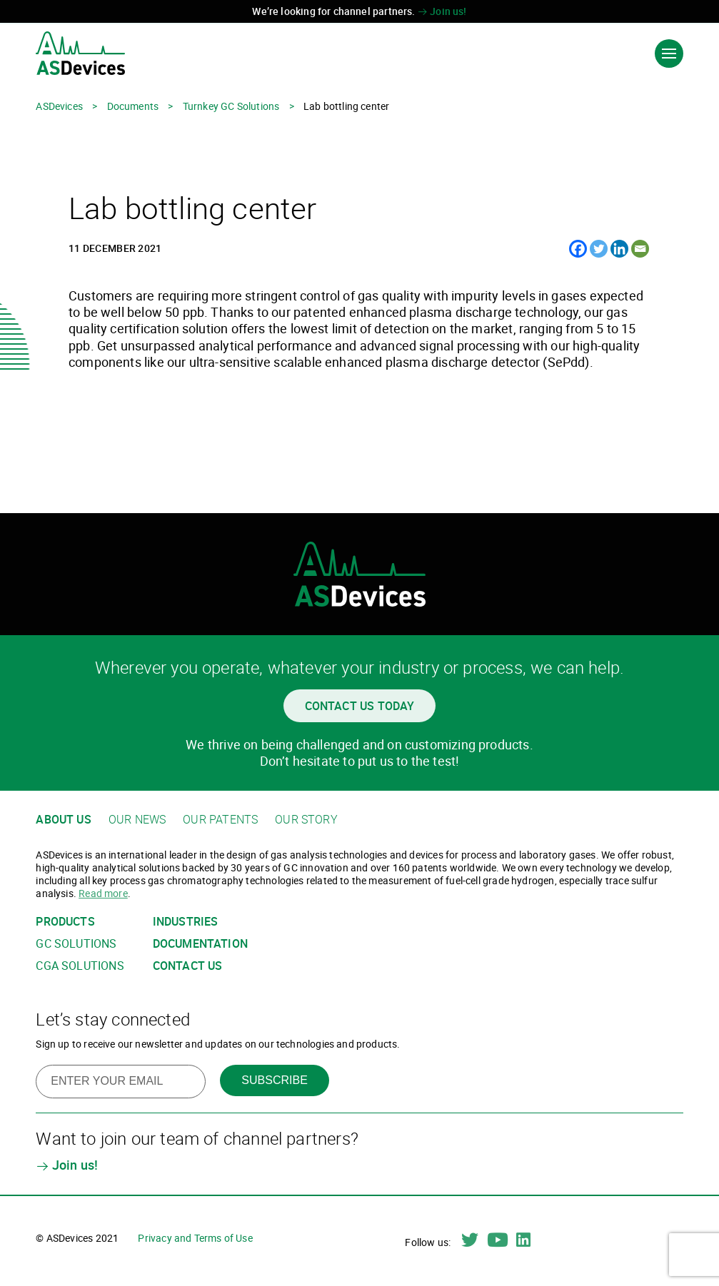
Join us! (442, 11)
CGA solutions (80, 965)
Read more (103, 893)
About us (63, 819)
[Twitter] (599, 249)
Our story (306, 819)
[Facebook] (578, 249)
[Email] (640, 249)
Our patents (220, 819)
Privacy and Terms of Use (195, 1238)
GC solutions (76, 943)
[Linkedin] (619, 249)
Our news (137, 819)
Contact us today (360, 706)
